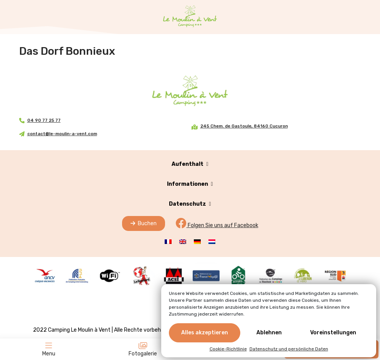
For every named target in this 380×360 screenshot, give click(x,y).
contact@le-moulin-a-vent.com (62, 133)
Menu (48, 349)
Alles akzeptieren (204, 332)
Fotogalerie (143, 349)
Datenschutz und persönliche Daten (288, 349)
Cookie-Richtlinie (228, 349)
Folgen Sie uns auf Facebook (217, 225)
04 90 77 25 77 (44, 120)
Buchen (144, 223)
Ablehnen (269, 332)
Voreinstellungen (333, 332)
